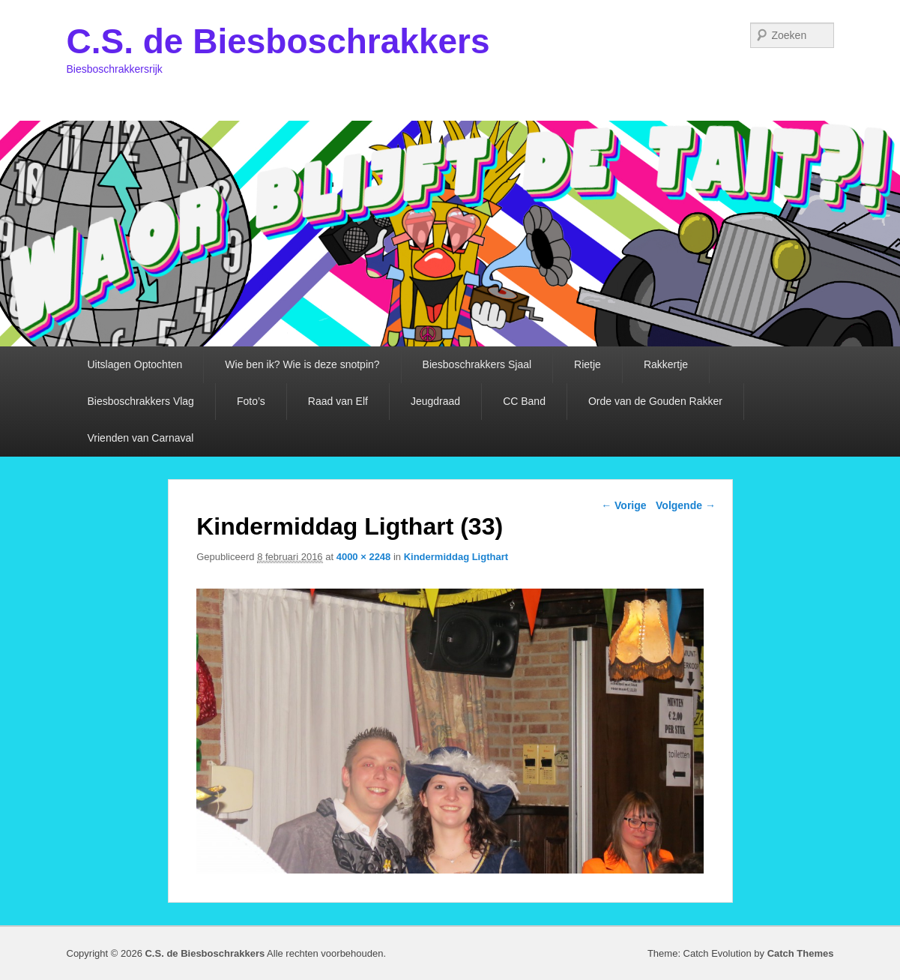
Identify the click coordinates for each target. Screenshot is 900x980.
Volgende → (686, 505)
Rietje (587, 364)
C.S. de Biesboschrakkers (278, 41)
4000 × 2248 (363, 556)
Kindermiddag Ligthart (456, 556)
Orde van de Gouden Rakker (655, 401)
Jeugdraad (435, 401)
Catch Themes (800, 953)
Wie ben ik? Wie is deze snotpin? (302, 364)
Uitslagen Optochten (135, 364)
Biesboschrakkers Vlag (141, 401)
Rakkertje (666, 364)
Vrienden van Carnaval (141, 438)
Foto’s (251, 401)
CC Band (524, 401)
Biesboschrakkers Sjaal (477, 364)
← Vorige (623, 505)
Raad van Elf (338, 401)
